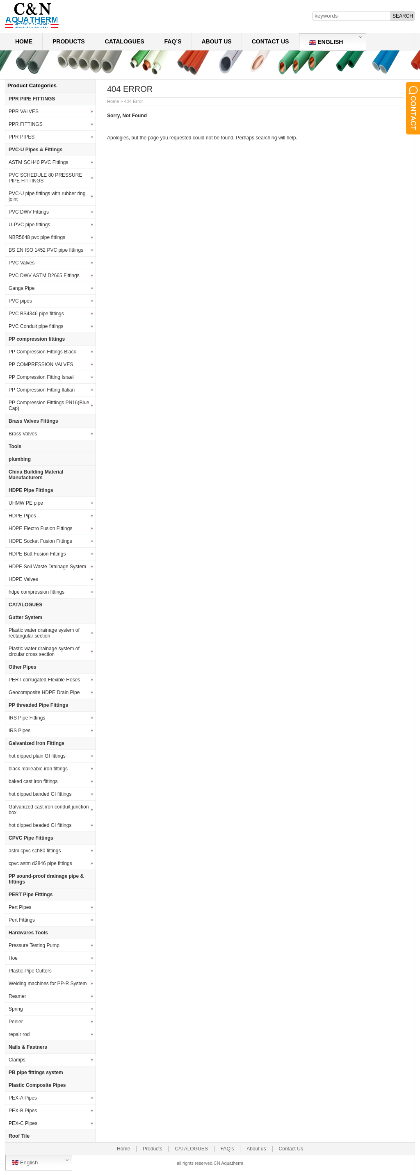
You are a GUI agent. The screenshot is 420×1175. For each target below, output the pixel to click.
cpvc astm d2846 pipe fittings (40, 863)
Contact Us (270, 41)
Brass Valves (23, 434)
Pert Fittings (22, 920)
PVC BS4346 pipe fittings (36, 314)
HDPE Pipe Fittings (31, 490)
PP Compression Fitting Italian (42, 390)
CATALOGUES (124, 41)
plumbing (20, 459)
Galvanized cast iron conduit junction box (49, 809)
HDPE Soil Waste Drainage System (47, 566)
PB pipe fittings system (36, 1072)
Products (68, 41)
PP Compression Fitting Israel (41, 377)
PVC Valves (21, 263)
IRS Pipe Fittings (27, 718)
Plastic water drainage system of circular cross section (44, 651)
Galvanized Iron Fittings (36, 743)
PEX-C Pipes (23, 1123)
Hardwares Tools (28, 933)
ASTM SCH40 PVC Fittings (38, 162)
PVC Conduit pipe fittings (36, 326)
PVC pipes (20, 301)
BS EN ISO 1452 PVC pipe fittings (46, 250)
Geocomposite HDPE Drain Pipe (44, 692)
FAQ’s (172, 41)
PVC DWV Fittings (29, 212)
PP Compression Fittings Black (42, 352)
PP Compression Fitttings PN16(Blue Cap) (49, 405)
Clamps (17, 1060)
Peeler (16, 1022)
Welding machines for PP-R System (48, 983)
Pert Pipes (20, 907)
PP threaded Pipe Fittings (38, 705)
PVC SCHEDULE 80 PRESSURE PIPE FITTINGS (45, 178)
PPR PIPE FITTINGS (32, 99)
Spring (16, 1009)
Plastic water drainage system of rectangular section (44, 633)
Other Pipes (22, 667)
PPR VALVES (24, 111)
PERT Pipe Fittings (30, 894)
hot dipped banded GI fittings (40, 794)
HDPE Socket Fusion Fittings (40, 541)
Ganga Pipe (21, 288)
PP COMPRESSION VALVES (41, 364)
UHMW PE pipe (26, 503)
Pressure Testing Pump (34, 945)
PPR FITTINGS (26, 124)
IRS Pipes (19, 730)
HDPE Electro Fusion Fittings (40, 528)
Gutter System (25, 617)
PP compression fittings (37, 339)
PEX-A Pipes (23, 1098)
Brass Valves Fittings (33, 421)
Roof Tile (19, 1136)
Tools (15, 446)
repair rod (19, 1034)
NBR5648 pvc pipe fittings (37, 237)
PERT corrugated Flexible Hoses (44, 680)
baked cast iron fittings (33, 781)
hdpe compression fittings (36, 592)
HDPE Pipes (22, 516)
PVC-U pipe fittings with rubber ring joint (47, 196)
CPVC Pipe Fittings (31, 838)
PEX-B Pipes (23, 1111)
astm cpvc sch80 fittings (35, 851)
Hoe (13, 958)
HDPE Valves (23, 579)
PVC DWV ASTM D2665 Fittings (44, 275)
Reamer (17, 996)
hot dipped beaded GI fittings (40, 825)
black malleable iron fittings (38, 769)
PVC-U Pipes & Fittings (35, 150)
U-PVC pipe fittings (29, 225)
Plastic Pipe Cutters (30, 971)
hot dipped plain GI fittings (37, 756)
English (326, 42)
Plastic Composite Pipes (37, 1085)
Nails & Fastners (28, 1047)
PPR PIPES (21, 137)
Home (23, 41)
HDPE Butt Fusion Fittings (37, 554)
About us (217, 41)
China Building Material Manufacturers (36, 474)
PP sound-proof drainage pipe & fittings (46, 879)
